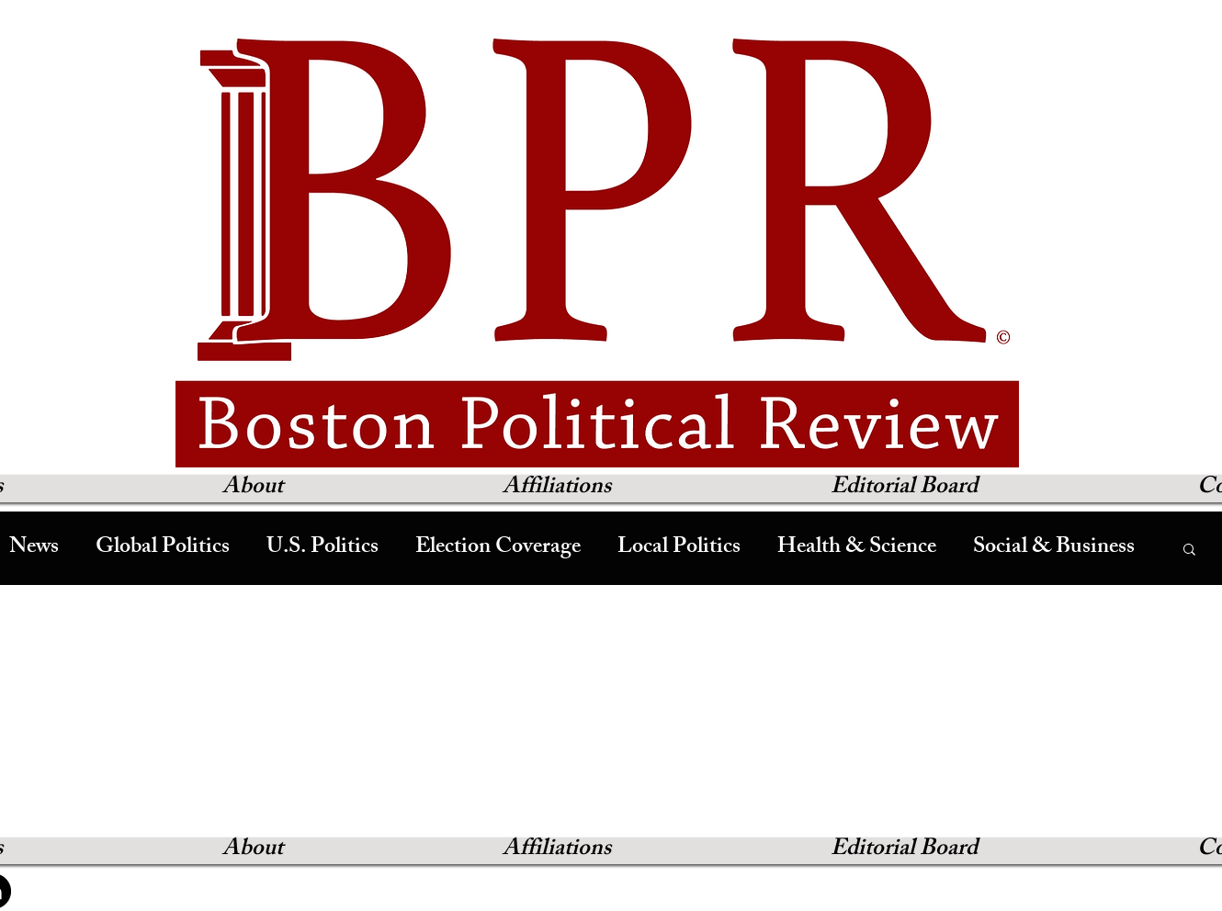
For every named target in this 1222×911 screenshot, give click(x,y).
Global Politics (163, 548)
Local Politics (679, 548)
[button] (1189, 550)
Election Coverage (498, 548)
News (34, 548)
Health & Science (856, 548)
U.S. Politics (322, 548)
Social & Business (1054, 548)
